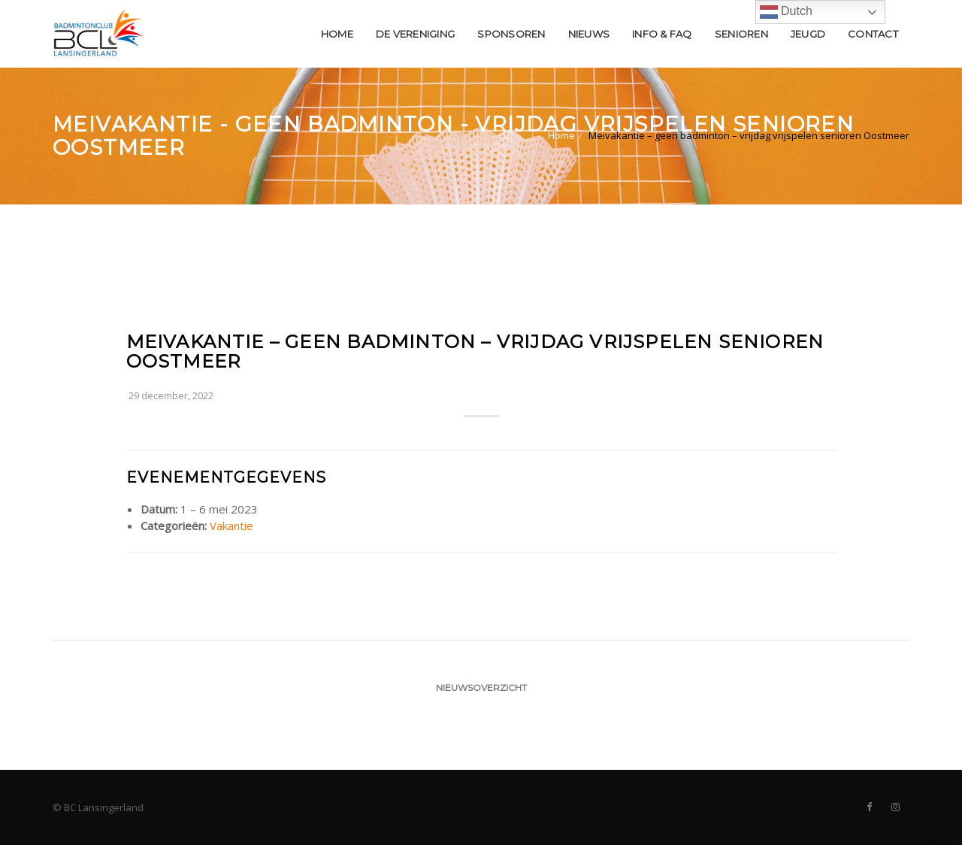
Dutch (786, 12)
